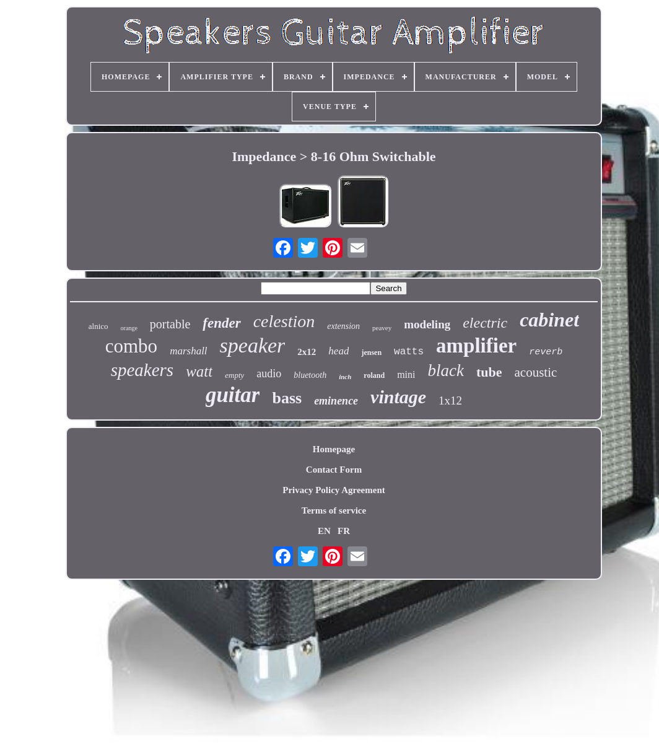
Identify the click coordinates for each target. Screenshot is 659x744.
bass (287, 398)
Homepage (334, 449)
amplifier (476, 346)
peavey (381, 327)
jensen (371, 352)
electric (485, 323)
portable (170, 324)
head (338, 351)
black (445, 370)
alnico (98, 326)
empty (234, 375)
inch (345, 376)
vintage (398, 397)
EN (324, 531)
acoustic (536, 372)
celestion (284, 321)
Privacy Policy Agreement (333, 490)
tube (489, 372)
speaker (253, 345)
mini (406, 374)
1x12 (450, 400)
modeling (427, 324)
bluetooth (310, 375)
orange (129, 328)
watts (409, 351)
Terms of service (334, 510)
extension (343, 326)
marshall (188, 351)
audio (268, 373)
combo (131, 346)
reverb (545, 352)
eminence (336, 401)
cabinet (549, 320)
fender (221, 323)
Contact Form (334, 470)
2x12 (306, 352)
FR (344, 531)
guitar (233, 395)
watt (199, 371)
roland (374, 375)
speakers (142, 370)
